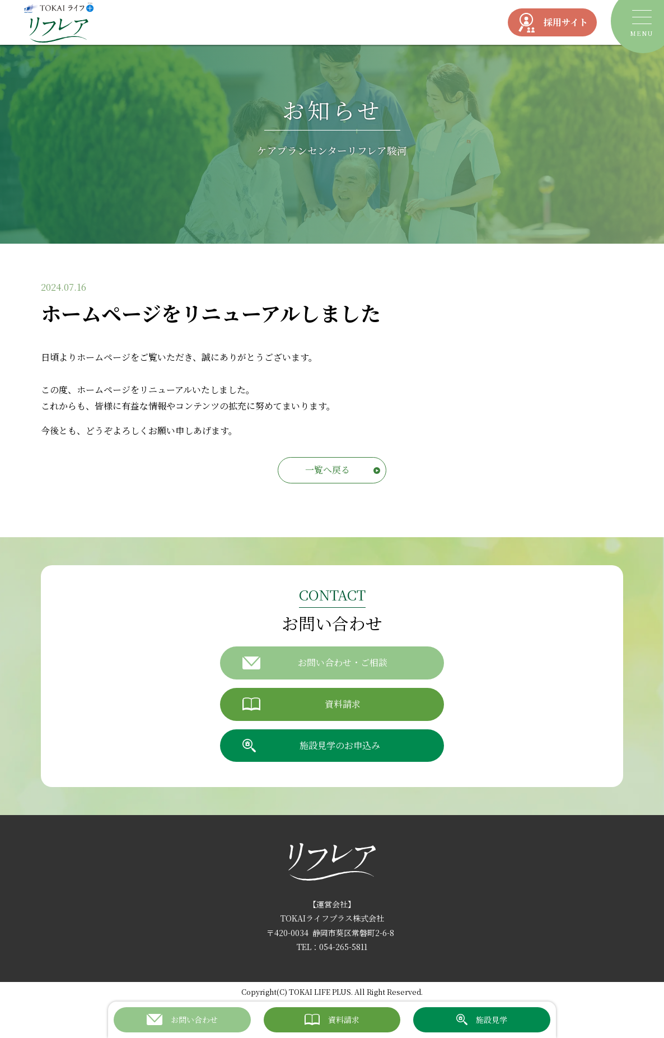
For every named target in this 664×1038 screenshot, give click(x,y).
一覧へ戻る (327, 469)
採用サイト (552, 22)
